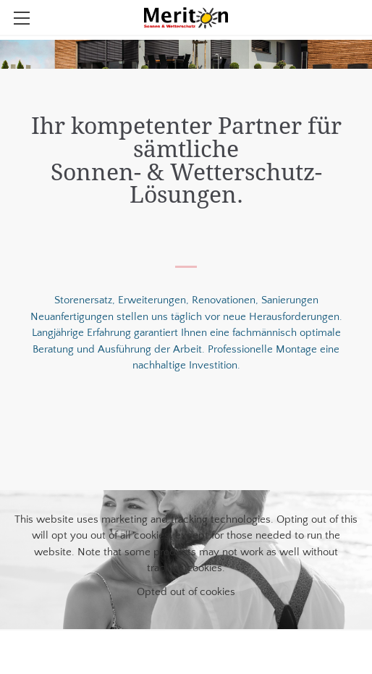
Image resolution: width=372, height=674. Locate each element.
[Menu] (22, 18)
